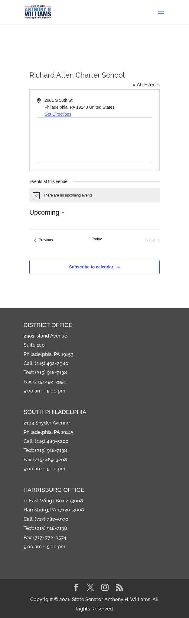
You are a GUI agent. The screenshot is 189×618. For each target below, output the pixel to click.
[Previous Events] (43, 240)
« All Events (146, 85)
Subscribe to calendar (91, 266)
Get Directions (57, 114)
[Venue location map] (94, 140)
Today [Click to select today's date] (97, 239)
